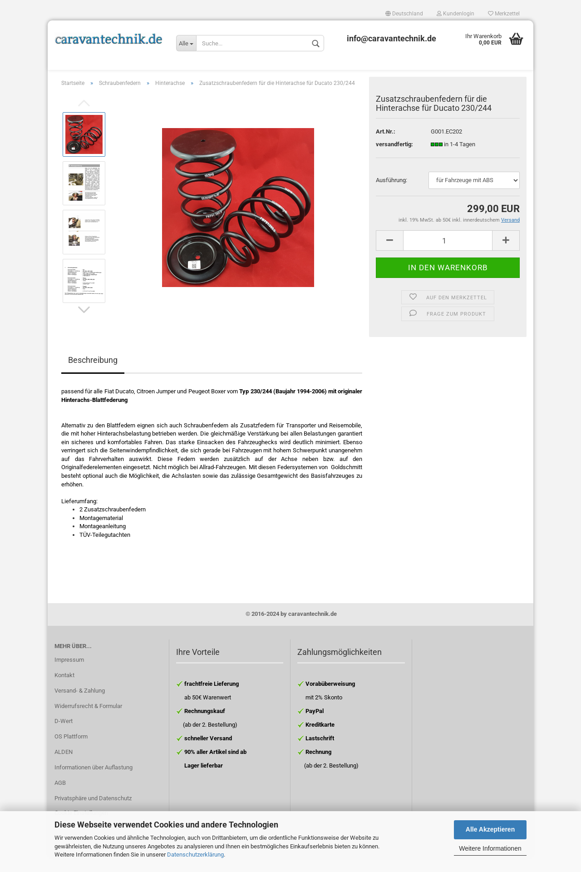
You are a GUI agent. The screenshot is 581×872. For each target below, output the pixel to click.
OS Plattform (71, 750)
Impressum (69, 673)
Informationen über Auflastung (93, 781)
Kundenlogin (455, 13)
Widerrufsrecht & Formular (88, 720)
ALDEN (63, 766)
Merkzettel (504, 13)
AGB (60, 796)
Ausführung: (391, 194)
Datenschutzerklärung (195, 854)
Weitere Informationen (490, 848)
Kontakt (64, 689)
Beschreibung (93, 374)
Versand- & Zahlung (79, 704)
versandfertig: (394, 158)
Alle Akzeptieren (490, 829)
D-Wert (63, 735)
